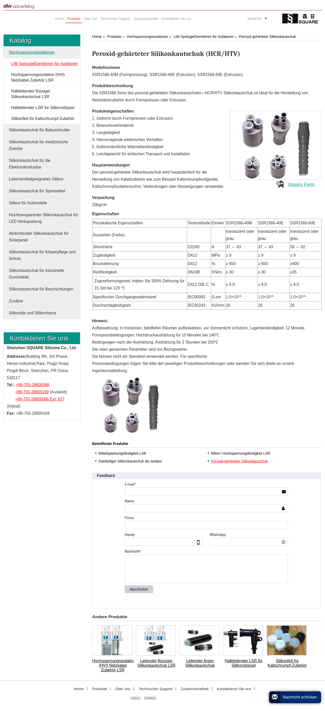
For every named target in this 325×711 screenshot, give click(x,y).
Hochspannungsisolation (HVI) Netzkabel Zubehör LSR (113, 665)
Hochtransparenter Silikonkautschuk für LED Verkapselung (43, 218)
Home (97, 37)
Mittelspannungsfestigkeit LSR (122, 453)
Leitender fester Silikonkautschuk (200, 663)
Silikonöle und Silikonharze (32, 313)
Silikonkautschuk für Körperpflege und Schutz (42, 255)
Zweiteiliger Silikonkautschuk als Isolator (130, 461)
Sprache (254, 18)
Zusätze (16, 301)
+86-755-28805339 (32, 392)
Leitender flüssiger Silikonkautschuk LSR (156, 663)
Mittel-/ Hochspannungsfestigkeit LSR (240, 453)
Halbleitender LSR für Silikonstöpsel (244, 663)
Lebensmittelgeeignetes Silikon (36, 179)
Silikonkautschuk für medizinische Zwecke (38, 145)
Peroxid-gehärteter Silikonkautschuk (267, 37)
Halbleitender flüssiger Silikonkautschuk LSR (30, 94)
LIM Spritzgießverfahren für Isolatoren (204, 37)
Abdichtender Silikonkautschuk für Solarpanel (39, 236)
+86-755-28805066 (32, 385)
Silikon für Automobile (28, 203)
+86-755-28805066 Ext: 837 (39, 399)
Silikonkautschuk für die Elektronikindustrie (30, 163)
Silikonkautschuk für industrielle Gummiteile (36, 273)
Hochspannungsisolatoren (147, 37)
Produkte (114, 37)
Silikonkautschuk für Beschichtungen (41, 289)
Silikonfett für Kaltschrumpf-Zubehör (287, 663)
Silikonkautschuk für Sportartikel (37, 191)
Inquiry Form (301, 184)
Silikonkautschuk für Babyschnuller (39, 130)
